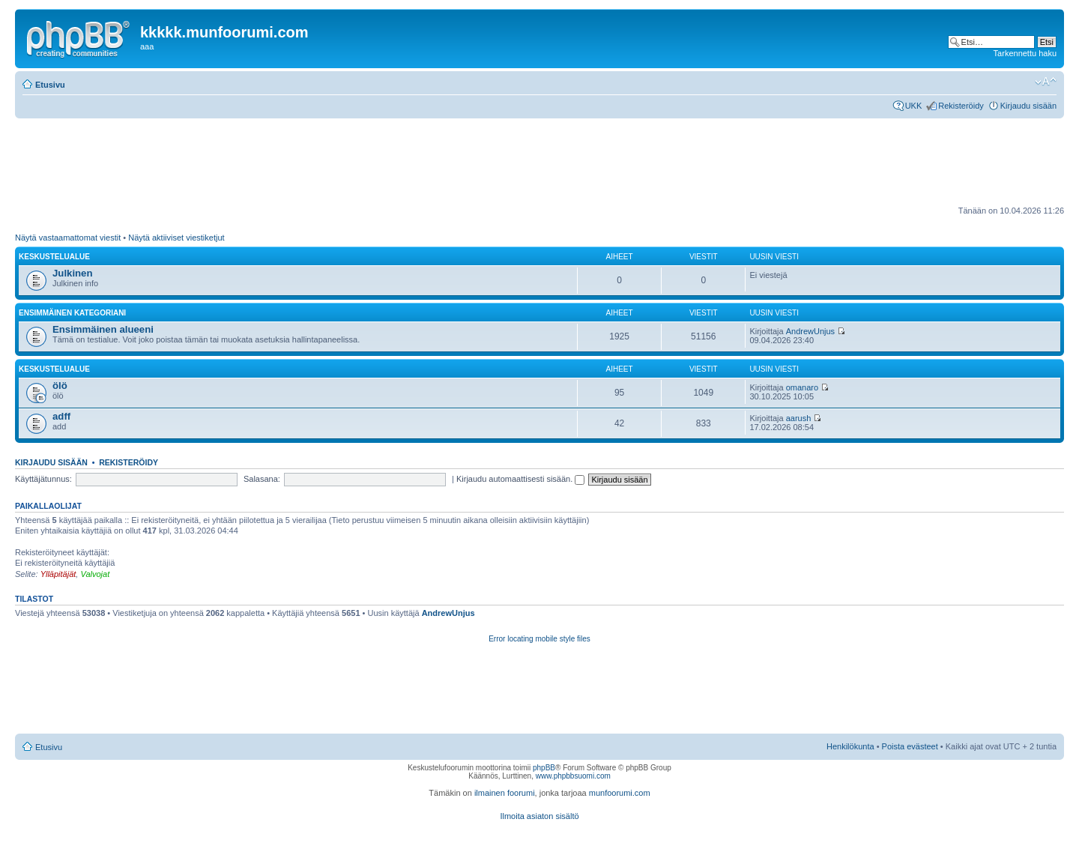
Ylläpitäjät (58, 574)
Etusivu (50, 84)
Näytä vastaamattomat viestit (68, 237)
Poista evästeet (910, 746)
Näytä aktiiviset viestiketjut (176, 237)
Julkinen (72, 273)
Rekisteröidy (961, 105)
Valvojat (94, 574)
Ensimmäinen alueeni (103, 329)
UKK (913, 105)
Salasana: (262, 478)
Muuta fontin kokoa (1046, 81)
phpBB (544, 768)
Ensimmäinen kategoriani (72, 313)
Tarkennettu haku (1025, 53)
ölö (59, 385)
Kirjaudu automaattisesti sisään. (520, 478)
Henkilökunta (850, 746)
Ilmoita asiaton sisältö (539, 816)
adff (61, 416)
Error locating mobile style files (539, 639)
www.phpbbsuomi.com (573, 776)
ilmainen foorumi (504, 792)
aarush (798, 418)
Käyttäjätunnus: (43, 478)
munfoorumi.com (619, 792)
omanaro (802, 387)
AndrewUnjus (810, 331)
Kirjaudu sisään (1028, 105)
